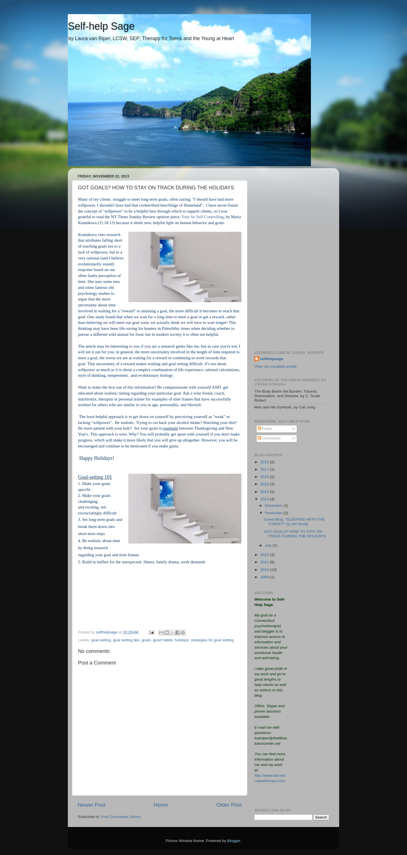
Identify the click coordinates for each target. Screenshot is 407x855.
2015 (265, 484)
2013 (265, 499)
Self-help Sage (101, 26)
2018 (265, 462)
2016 (265, 477)
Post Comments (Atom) (121, 817)
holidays (182, 640)
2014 (265, 492)
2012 (265, 555)
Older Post (229, 805)
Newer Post (91, 805)
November (274, 513)
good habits (163, 640)
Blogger (233, 841)
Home (161, 805)
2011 (265, 562)
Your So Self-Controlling (202, 217)
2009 (265, 577)
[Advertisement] (291, 257)
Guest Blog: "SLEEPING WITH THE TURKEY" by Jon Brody (294, 521)
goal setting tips (126, 640)
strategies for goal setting (212, 640)
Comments (269, 438)
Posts (265, 429)
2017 (265, 469)
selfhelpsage (271, 359)
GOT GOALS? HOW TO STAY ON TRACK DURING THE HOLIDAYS (295, 533)
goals (146, 640)
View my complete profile (275, 366)
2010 (265, 570)
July (269, 545)
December (274, 505)
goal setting (101, 640)
